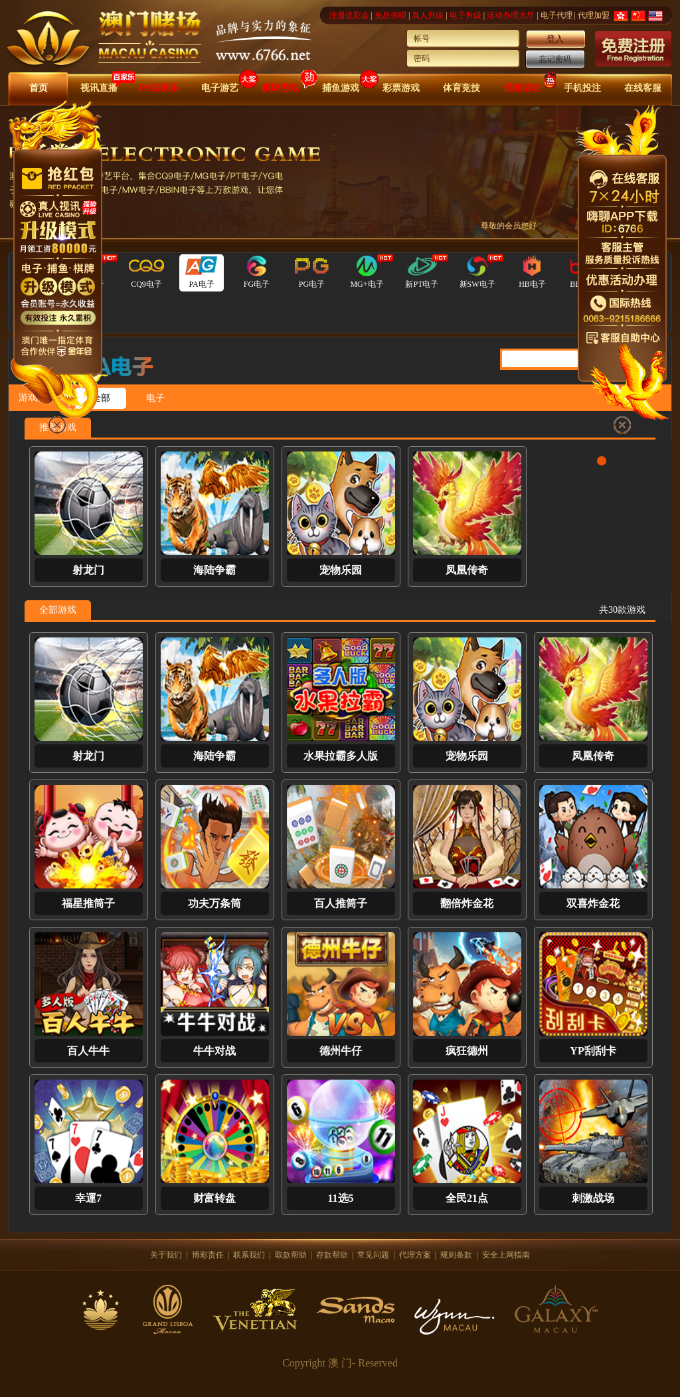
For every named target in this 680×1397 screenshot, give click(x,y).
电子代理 (556, 15)
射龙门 (88, 570)
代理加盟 (594, 15)
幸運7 (88, 1198)
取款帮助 (291, 1255)
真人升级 (428, 15)
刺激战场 (593, 1198)
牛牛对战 (214, 1050)
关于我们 (166, 1255)
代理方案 (415, 1255)
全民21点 (467, 1198)
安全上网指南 (506, 1255)
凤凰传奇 (467, 570)
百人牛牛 (88, 1050)
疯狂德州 (467, 1050)
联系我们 (249, 1255)
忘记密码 (555, 59)
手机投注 (582, 88)
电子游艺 (219, 88)
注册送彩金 (349, 15)
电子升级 (465, 15)
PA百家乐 (159, 88)
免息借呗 (390, 15)
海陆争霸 (214, 570)
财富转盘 (214, 1198)
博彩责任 (208, 1255)
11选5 (340, 1198)
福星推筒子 (88, 903)
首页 (38, 88)
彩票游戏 (401, 88)
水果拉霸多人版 (340, 756)
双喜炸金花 (593, 903)
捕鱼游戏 (340, 88)
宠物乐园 (340, 570)
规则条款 (456, 1255)
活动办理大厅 (511, 15)
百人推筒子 (340, 903)
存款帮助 (332, 1255)
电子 (155, 398)
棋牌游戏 (280, 88)
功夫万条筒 (214, 903)
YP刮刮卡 (593, 1050)
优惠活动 (522, 88)
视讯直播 (99, 88)
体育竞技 (461, 88)
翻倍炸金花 (466, 903)
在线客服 (642, 88)
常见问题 (373, 1255)
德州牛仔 (340, 1050)
